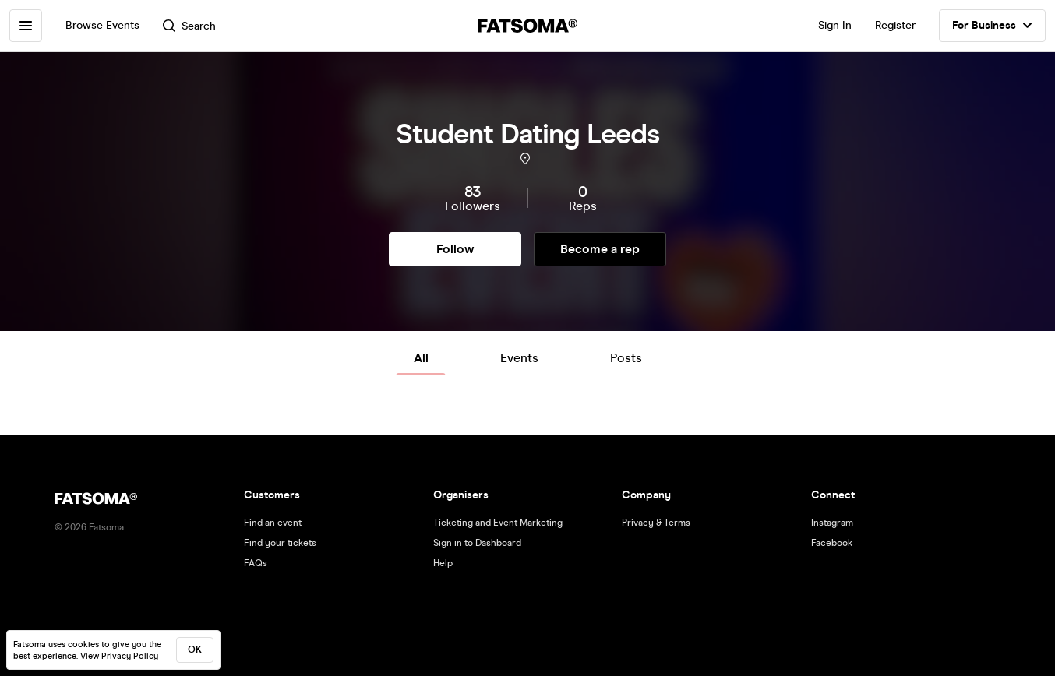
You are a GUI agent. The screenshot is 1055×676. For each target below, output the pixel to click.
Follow (455, 248)
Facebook (831, 542)
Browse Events (102, 25)
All (421, 357)
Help (443, 563)
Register (895, 25)
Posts (626, 357)
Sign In (835, 25)
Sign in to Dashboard (477, 542)
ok (195, 649)
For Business (992, 26)
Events (519, 357)
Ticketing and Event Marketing (498, 522)
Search (189, 26)
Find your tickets (280, 542)
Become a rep (600, 248)
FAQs (255, 563)
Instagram (832, 522)
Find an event (273, 522)
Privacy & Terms (656, 522)
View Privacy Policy (119, 656)
